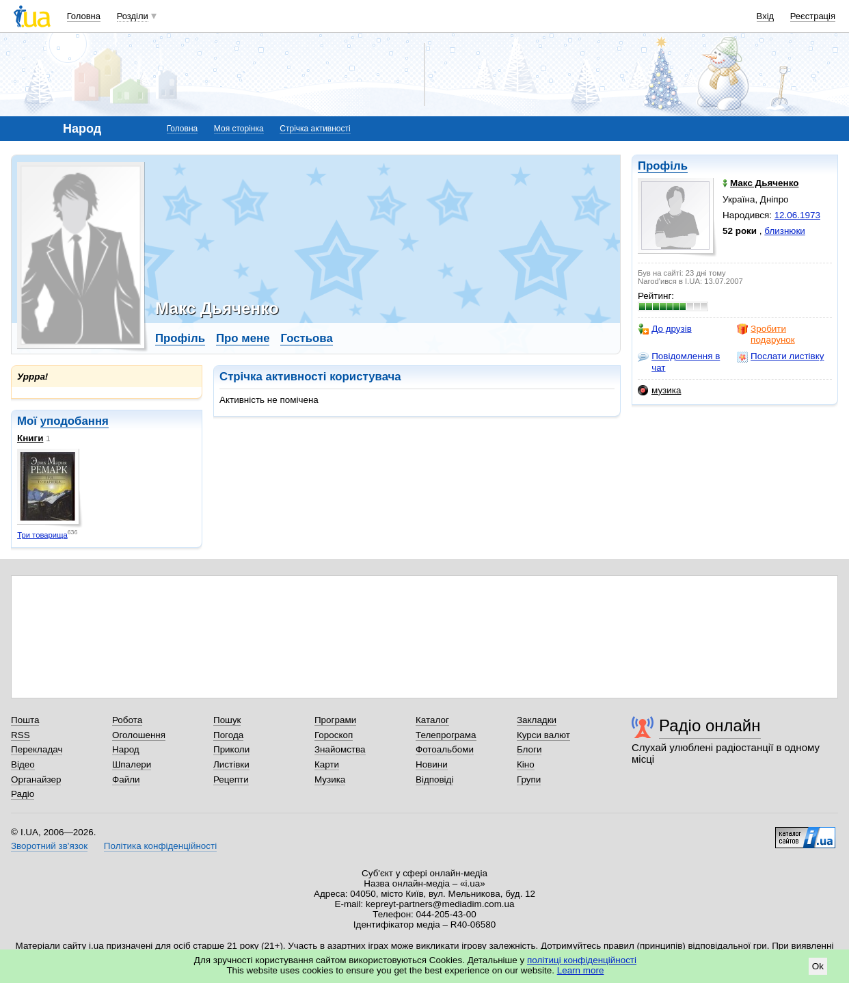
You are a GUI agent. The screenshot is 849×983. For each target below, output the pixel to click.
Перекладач (36, 749)
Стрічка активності (315, 128)
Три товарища (42, 535)
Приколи (231, 749)
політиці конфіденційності (581, 960)
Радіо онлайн (710, 725)
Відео (23, 764)
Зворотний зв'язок (49, 846)
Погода (228, 735)
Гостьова (306, 338)
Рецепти (231, 779)
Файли (126, 779)
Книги (30, 438)
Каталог (432, 720)
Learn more (580, 970)
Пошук (227, 720)
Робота (127, 720)
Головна (83, 16)
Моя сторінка (239, 128)
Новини (432, 764)
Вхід (765, 16)
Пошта (25, 720)
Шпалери (131, 764)
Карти (326, 764)
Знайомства (340, 749)
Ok (818, 966)
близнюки (784, 231)
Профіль (663, 165)
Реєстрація (812, 16)
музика (659, 390)
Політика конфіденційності (160, 846)
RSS (20, 735)
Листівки (231, 764)
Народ (125, 749)
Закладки (536, 720)
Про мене (243, 338)
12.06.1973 (797, 215)
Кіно (526, 764)
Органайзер (36, 779)
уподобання (74, 421)
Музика (329, 779)
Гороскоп (333, 735)
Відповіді (435, 779)
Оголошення (138, 735)
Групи (529, 779)
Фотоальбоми (445, 749)
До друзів (665, 329)
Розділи (132, 16)
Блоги (529, 749)
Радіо (22, 794)
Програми (335, 720)
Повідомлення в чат (679, 361)
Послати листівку (780, 356)
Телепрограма (446, 735)
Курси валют (543, 735)
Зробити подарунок (766, 334)
